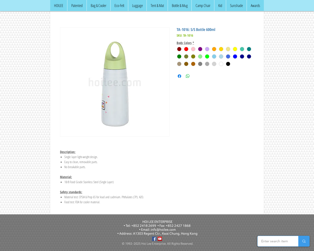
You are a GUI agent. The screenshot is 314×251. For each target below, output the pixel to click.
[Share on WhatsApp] (187, 76)
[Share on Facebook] (179, 76)
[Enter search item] (274, 241)
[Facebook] (154, 239)
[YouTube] (160, 239)
